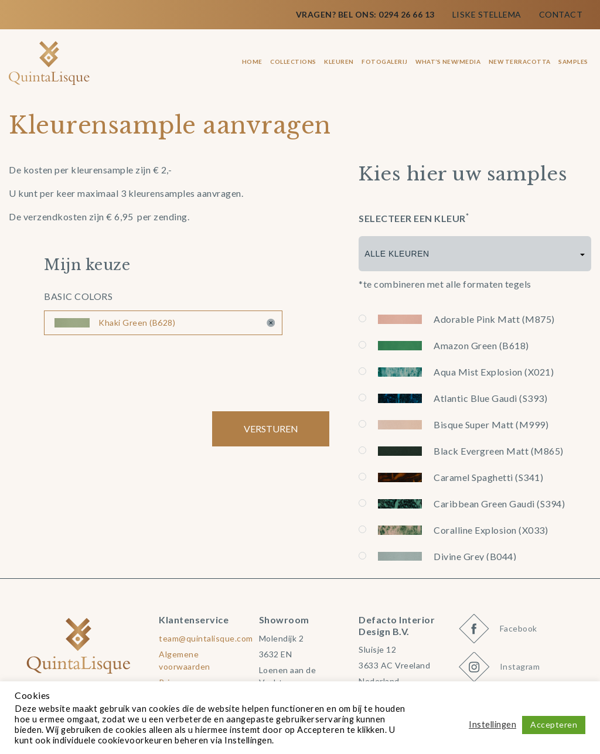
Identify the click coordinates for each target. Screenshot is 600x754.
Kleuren (339, 61)
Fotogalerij (385, 61)
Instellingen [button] (492, 724)
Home (252, 61)
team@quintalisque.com (206, 638)
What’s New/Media (447, 61)
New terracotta (520, 61)
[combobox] (475, 253)
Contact (561, 14)
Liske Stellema (486, 14)
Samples (573, 61)
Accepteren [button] (553, 724)
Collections (293, 61)
